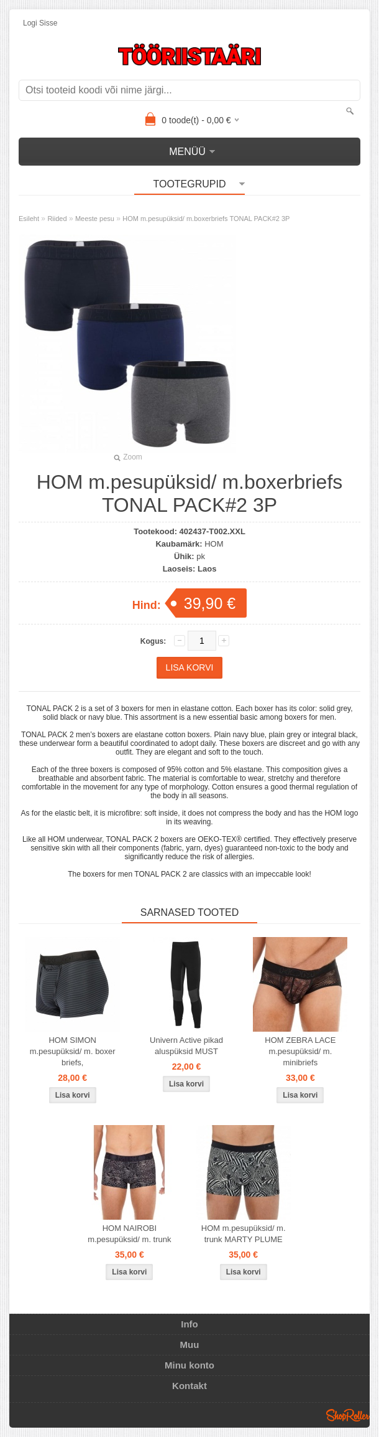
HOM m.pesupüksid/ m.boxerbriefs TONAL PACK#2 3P (206, 218)
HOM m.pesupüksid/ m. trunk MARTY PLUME (243, 1233)
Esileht (29, 218)
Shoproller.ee (348, 1415)
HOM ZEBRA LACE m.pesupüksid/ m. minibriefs (300, 1051)
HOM (213, 544)
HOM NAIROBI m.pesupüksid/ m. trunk (129, 1233)
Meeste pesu (94, 218)
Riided (56, 218)
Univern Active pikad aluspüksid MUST (186, 1045)
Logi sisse (40, 23)
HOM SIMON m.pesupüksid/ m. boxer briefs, (73, 1051)
